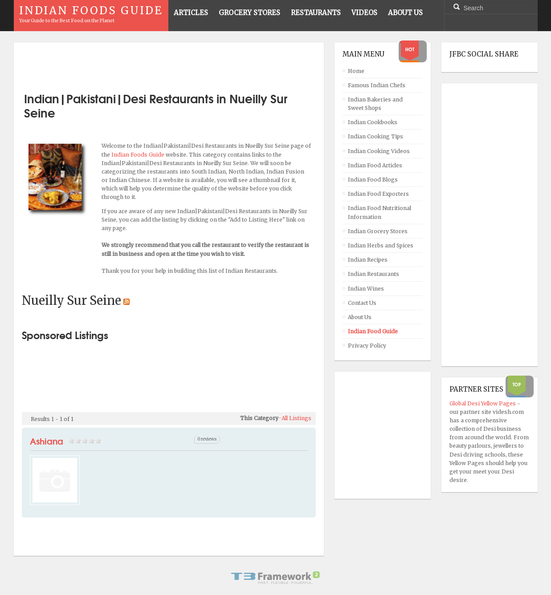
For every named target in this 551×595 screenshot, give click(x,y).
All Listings (296, 418)
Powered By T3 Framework (275, 577)
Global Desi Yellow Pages (483, 403)
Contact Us (362, 303)
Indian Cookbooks (372, 122)
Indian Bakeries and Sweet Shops (375, 103)
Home (356, 71)
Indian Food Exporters (378, 193)
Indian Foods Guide (138, 154)
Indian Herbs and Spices (380, 245)
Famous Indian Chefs (376, 85)
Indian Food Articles (375, 165)
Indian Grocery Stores (378, 231)
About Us (359, 317)
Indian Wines (366, 288)
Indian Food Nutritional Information (379, 212)
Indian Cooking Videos (379, 151)
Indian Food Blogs (373, 179)
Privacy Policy (367, 345)
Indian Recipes (368, 259)
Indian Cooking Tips (375, 136)
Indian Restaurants (373, 274)
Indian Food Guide (373, 331)
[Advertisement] (169, 63)
